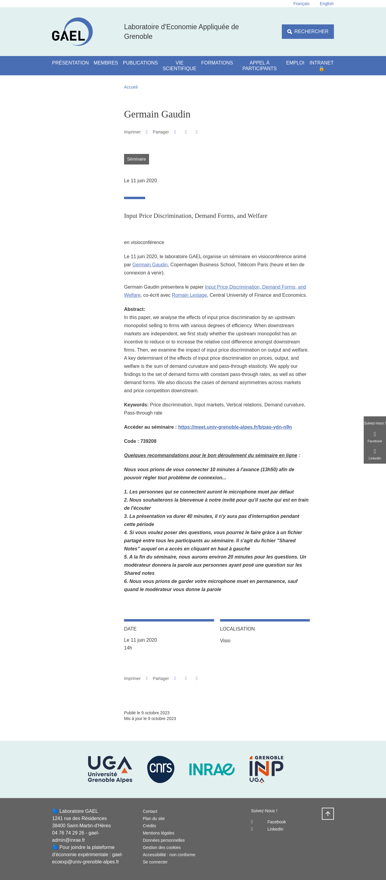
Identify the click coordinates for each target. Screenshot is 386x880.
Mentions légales (158, 833)
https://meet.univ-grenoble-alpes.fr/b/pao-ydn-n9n (235, 427)
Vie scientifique (179, 65)
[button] (175, 131)
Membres (106, 62)
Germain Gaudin (150, 264)
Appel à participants (259, 65)
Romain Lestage (189, 295)
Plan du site (154, 818)
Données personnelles (164, 840)
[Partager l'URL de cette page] (196, 132)
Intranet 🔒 (322, 65)
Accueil (131, 87)
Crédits (149, 825)
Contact (150, 811)
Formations (217, 62)
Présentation (70, 62)
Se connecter (155, 862)
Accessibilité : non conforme (169, 854)
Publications (140, 62)
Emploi (295, 62)
